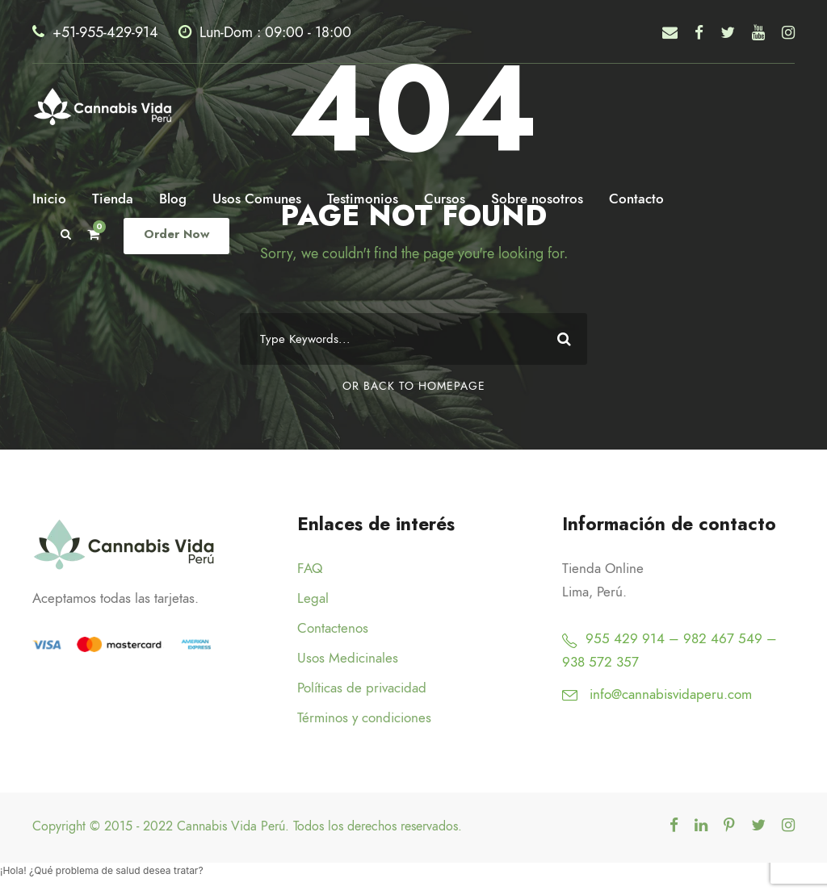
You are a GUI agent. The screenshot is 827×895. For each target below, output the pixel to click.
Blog (173, 198)
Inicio (49, 198)
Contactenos (332, 628)
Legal (313, 598)
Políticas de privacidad (361, 687)
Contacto (636, 198)
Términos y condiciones (364, 717)
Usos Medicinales (347, 657)
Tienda (112, 198)
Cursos (444, 198)
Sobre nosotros (537, 198)
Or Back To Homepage (413, 386)
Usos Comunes (256, 198)
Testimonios (362, 198)
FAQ (309, 568)
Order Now (175, 234)
